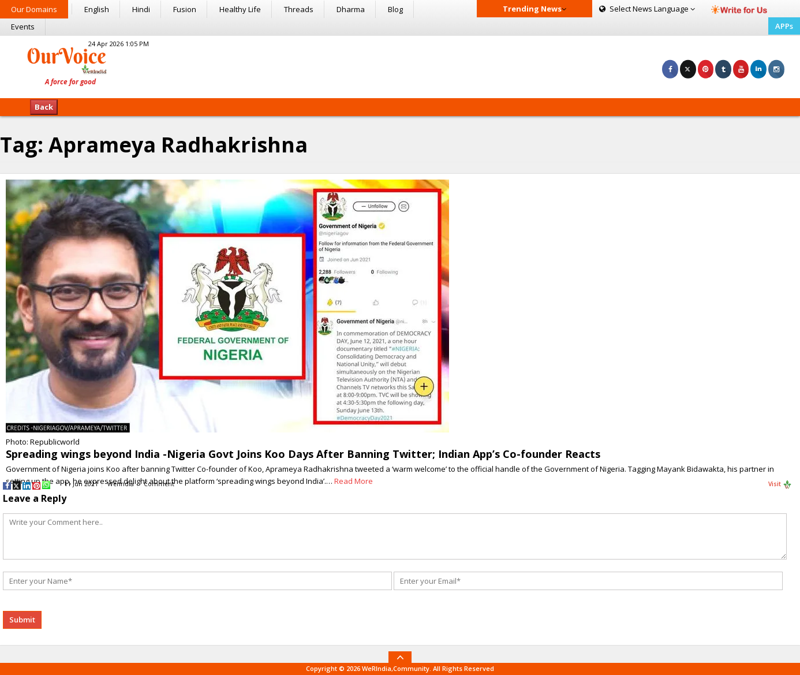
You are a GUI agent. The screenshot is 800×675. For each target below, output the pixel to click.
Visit (780, 484)
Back (44, 107)
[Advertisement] (400, 65)
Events (23, 26)
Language (647, 8)
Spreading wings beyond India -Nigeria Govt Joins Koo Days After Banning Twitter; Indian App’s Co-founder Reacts (303, 454)
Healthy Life (240, 9)
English (96, 9)
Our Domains (34, 9)
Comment (159, 484)
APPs (784, 26)
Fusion (184, 9)
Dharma (351, 9)
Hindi (141, 9)
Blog (395, 9)
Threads (298, 9)
